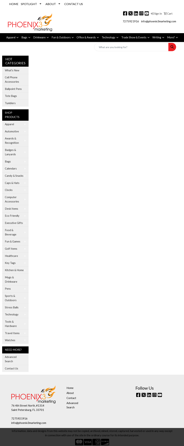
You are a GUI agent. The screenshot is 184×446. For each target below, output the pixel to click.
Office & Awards (86, 37)
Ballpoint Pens (13, 88)
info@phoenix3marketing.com (158, 21)
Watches (10, 340)
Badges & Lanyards (10, 152)
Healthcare (11, 255)
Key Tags (10, 262)
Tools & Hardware (11, 323)
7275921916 (131, 21)
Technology (108, 37)
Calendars (11, 168)
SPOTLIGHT (29, 4)
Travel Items (12, 333)
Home (69, 387)
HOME (13, 4)
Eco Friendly (12, 215)
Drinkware (39, 37)
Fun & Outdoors (61, 37)
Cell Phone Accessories (12, 79)
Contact (71, 398)
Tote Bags (11, 95)
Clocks (9, 189)
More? (171, 37)
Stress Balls (12, 307)
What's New (12, 70)
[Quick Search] (131, 47)
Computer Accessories (12, 199)
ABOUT (50, 4)
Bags (24, 37)
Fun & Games (12, 241)
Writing (156, 37)
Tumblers (10, 103)
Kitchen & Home (14, 270)
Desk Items (11, 208)
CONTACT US (73, 4)
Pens (8, 288)
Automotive (12, 131)
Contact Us (11, 368)
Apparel (10, 37)
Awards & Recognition (12, 140)
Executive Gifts (14, 222)
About (70, 392)
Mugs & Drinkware (11, 279)
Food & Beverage (10, 232)
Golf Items (11, 248)
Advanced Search (11, 359)
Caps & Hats (12, 182)
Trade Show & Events (133, 37)
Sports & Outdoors (11, 298)
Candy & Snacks (14, 175)
